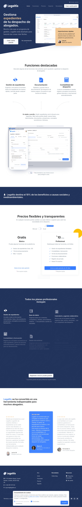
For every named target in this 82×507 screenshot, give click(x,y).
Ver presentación (26, 41)
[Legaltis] (10, 473)
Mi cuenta (69, 480)
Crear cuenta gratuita (11, 41)
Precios (43, 6)
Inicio (28, 6)
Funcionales (36, 501)
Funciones (35, 6)
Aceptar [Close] (64, 502)
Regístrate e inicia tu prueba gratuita (41, 375)
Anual (46, 232)
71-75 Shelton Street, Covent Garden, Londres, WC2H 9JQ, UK (12, 480)
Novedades (59, 6)
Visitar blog (55, 476)
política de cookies (34, 496)
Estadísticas (19, 503)
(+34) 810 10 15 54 (9, 485)
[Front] (11, 6)
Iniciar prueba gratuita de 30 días (60, 271)
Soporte (50, 6)
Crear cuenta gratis (71, 6)
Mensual (35, 232)
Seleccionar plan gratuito (21, 271)
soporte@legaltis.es (10, 487)
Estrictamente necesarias (22, 501)
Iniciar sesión (73, 2)
